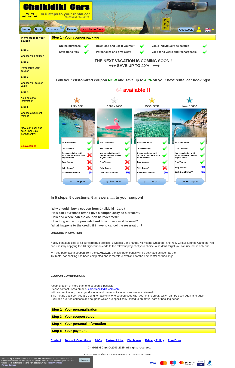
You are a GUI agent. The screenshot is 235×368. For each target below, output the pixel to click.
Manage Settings (8, 365)
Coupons (55, 29)
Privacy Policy (154, 340)
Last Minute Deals (92, 29)
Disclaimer (134, 340)
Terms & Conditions (78, 340)
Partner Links (114, 340)
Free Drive (174, 340)
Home (26, 29)
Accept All (85, 360)
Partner (71, 29)
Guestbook (186, 29)
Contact (56, 340)
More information (55, 363)
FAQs (98, 340)
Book (38, 29)
